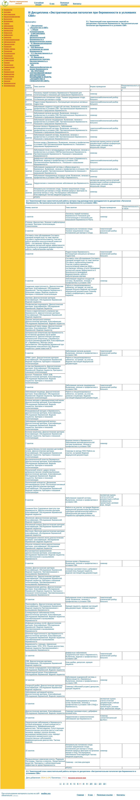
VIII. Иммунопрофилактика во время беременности (41, 67)
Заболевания (8, 26)
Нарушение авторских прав (77, 778)
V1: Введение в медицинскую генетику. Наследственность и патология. (40, 60)
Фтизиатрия (8, 79)
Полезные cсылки (64, 4)
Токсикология (8, 65)
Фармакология (9, 72)
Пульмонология (9, 53)
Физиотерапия (9, 76)
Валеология (8, 19)
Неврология (8, 33)
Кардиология (8, 30)
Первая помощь (9, 49)
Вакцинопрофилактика (12, 17)
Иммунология (8, 28)
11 (95, 784)
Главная (80, 795)
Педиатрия (7, 46)
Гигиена (6, 23)
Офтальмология (9, 42)
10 (91, 784)
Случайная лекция (39, 4)
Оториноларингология (11, 40)
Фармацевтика (9, 74)
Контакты (77, 4)
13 (104, 784)
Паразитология (9, 44)
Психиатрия (8, 51)
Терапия (7, 63)
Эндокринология (9, 83)
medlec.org (45, 793)
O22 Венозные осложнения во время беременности (39, 49)
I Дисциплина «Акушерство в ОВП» (39, 27)
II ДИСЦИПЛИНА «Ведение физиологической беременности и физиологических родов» (41, 37)
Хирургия (7, 81)
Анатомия (7, 12)
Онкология (7, 37)
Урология (7, 69)
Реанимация (8, 56)
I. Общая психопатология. (37, 31)
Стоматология (9, 60)
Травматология (9, 67)
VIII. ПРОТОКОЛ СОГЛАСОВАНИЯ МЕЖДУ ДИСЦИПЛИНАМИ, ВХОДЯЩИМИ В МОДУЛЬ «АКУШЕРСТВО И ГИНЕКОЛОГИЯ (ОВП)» (41, 76)
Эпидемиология (9, 86)
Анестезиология (9, 14)
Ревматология (9, 58)
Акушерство (8, 10)
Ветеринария (8, 21)
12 (100, 784)
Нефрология (8, 35)
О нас (52, 4)
